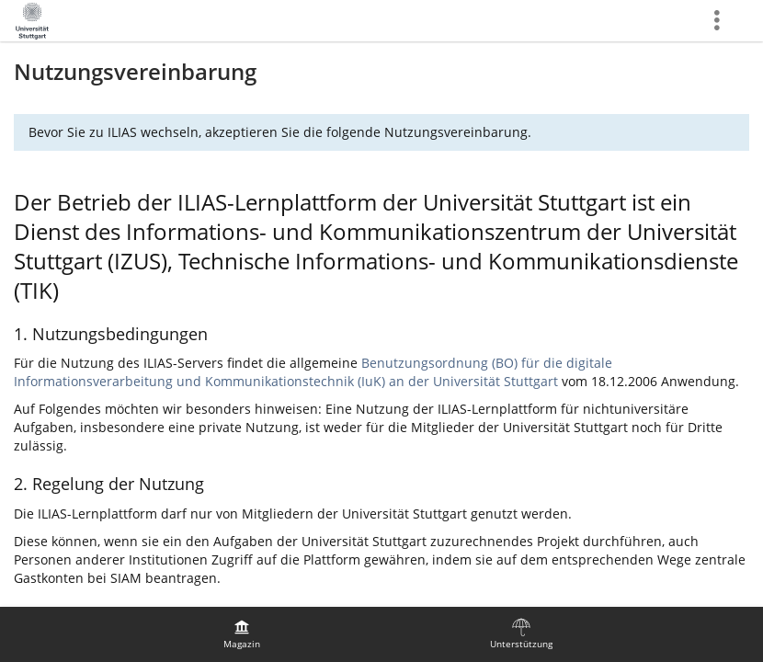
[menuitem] (242, 634)
